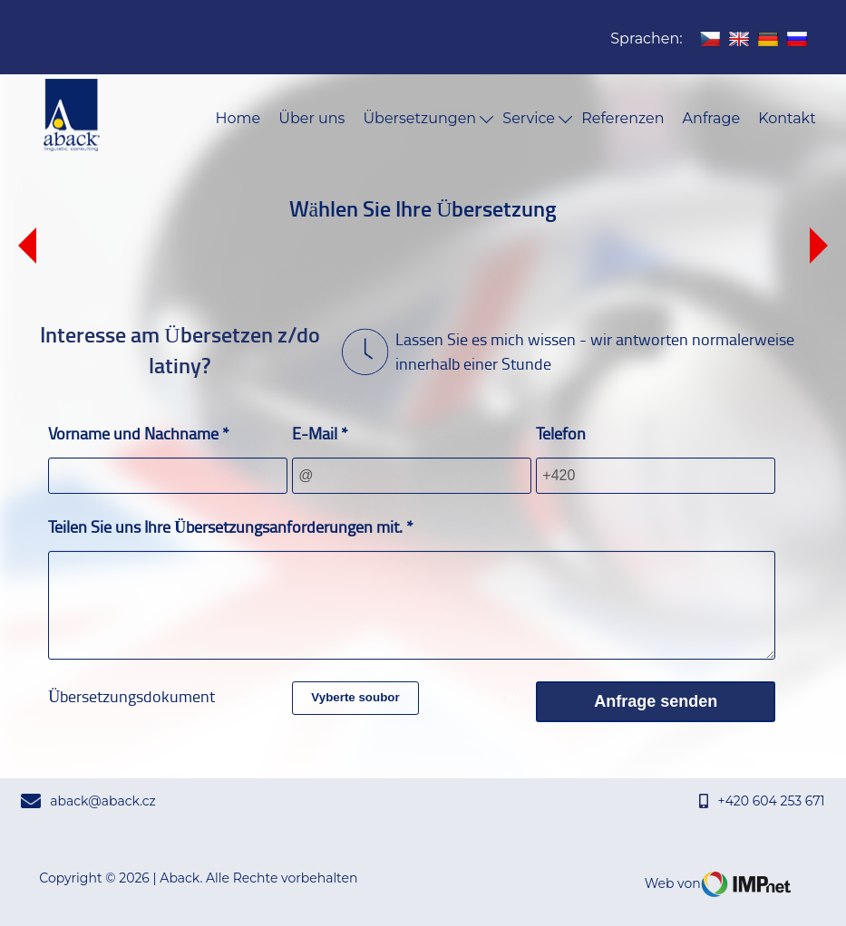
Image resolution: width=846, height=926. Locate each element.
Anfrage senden (655, 701)
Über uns (311, 118)
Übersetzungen (428, 118)
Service (537, 118)
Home (238, 118)
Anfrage (712, 118)
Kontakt (787, 118)
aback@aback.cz (88, 801)
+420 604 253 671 (761, 801)
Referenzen (622, 118)
